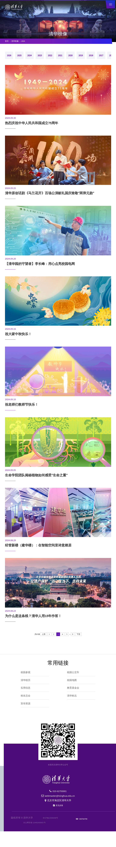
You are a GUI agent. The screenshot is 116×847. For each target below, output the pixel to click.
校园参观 (27, 678)
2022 (69, 58)
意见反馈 (59, 820)
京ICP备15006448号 (48, 833)
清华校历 (27, 688)
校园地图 (73, 688)
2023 (54, 58)
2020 (98, 58)
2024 (28, 41)
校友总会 (27, 708)
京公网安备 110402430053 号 (34, 838)
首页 (7, 41)
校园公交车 (75, 678)
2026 (11, 58)
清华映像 (18, 41)
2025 (25, 58)
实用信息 (27, 698)
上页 (43, 639)
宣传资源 (27, 718)
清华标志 (73, 708)
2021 (83, 58)
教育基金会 (75, 698)
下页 (78, 639)
